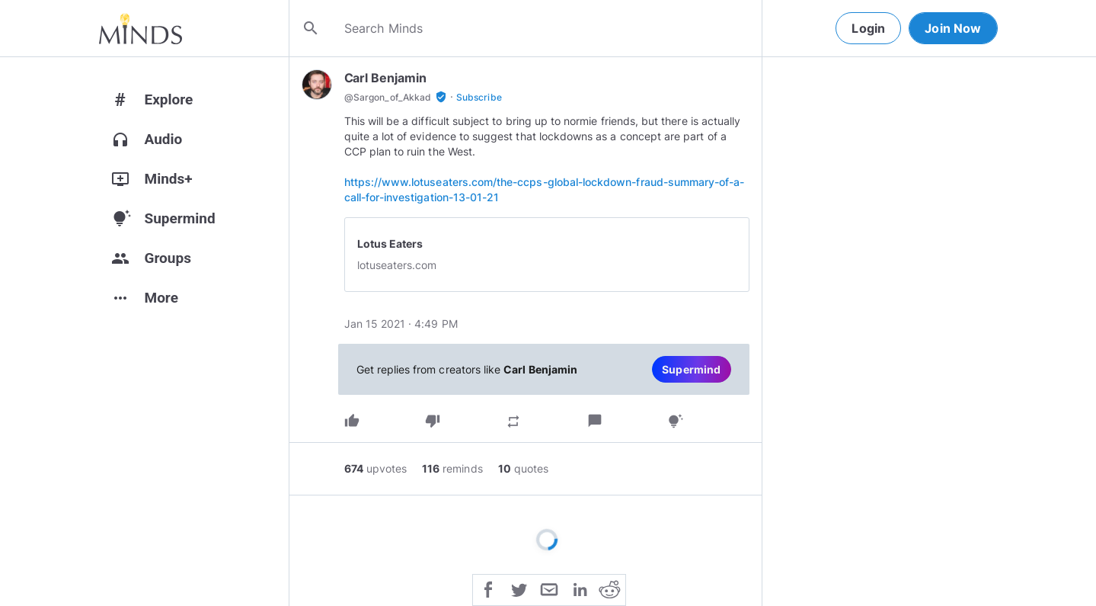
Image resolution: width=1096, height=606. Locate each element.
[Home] (140, 28)
